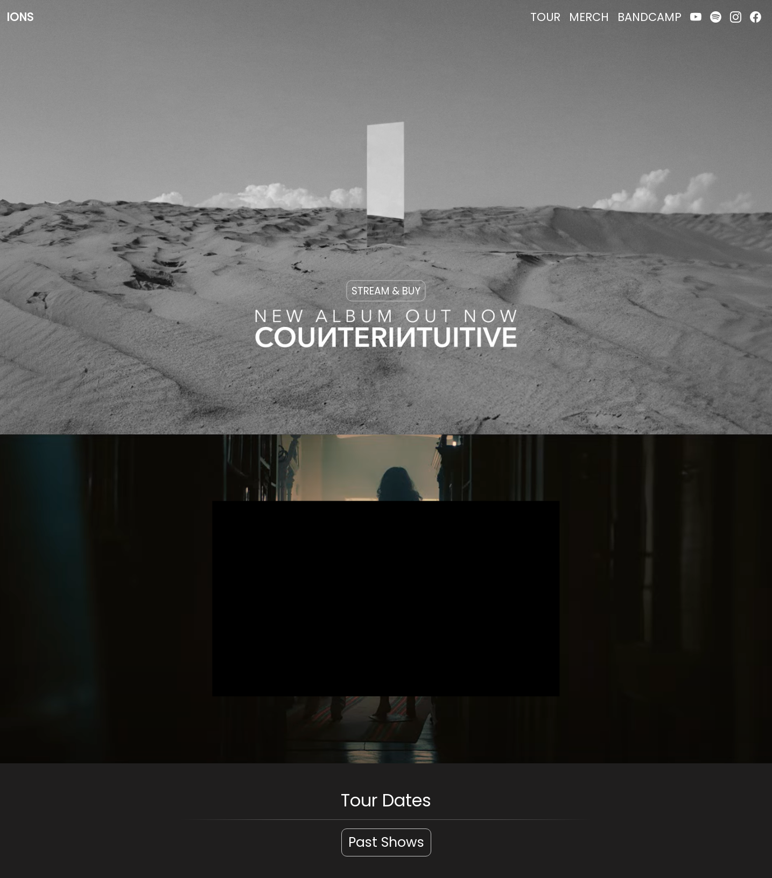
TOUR (545, 17)
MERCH (589, 17)
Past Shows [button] (386, 842)
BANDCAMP (649, 17)
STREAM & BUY (386, 290)
